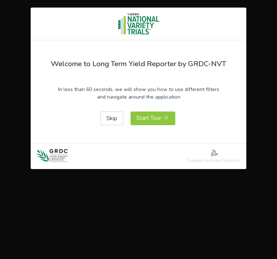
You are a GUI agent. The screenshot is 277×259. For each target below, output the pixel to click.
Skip (111, 118)
